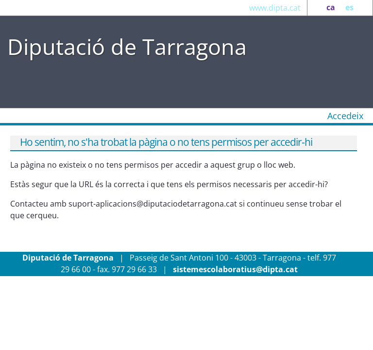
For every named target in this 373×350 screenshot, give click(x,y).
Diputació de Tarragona (127, 46)
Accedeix (345, 116)
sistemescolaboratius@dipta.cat (235, 269)
